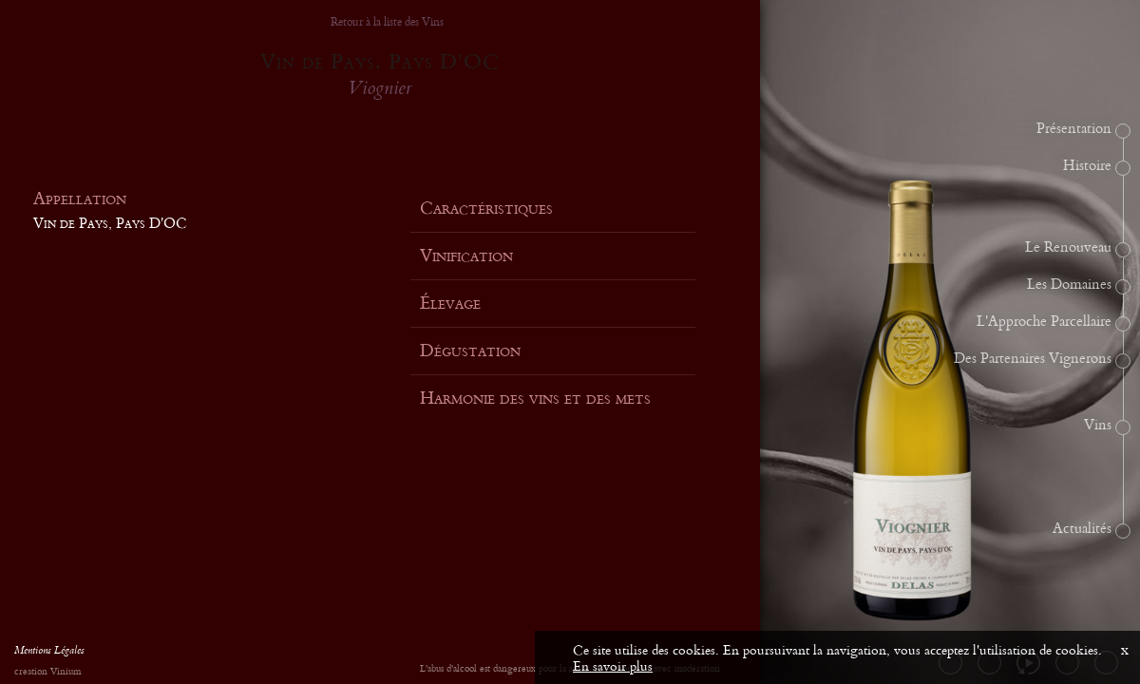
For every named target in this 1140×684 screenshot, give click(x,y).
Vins (1098, 425)
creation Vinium (47, 672)
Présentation (1074, 129)
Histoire (1087, 166)
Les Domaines (1069, 285)
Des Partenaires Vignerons (1033, 359)
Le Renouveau (1068, 247)
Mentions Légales (49, 652)
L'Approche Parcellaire (1044, 322)
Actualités (1082, 529)
